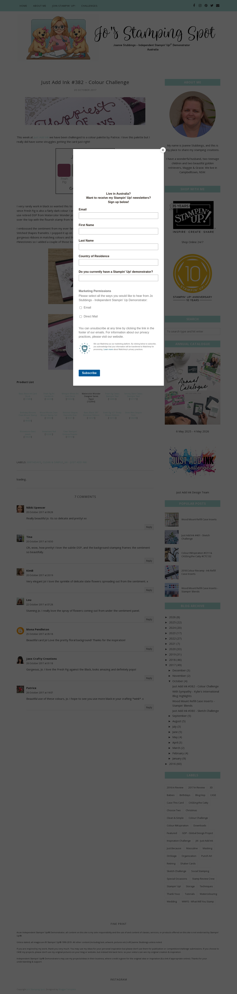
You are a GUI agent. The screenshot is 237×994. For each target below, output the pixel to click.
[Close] (163, 150)
